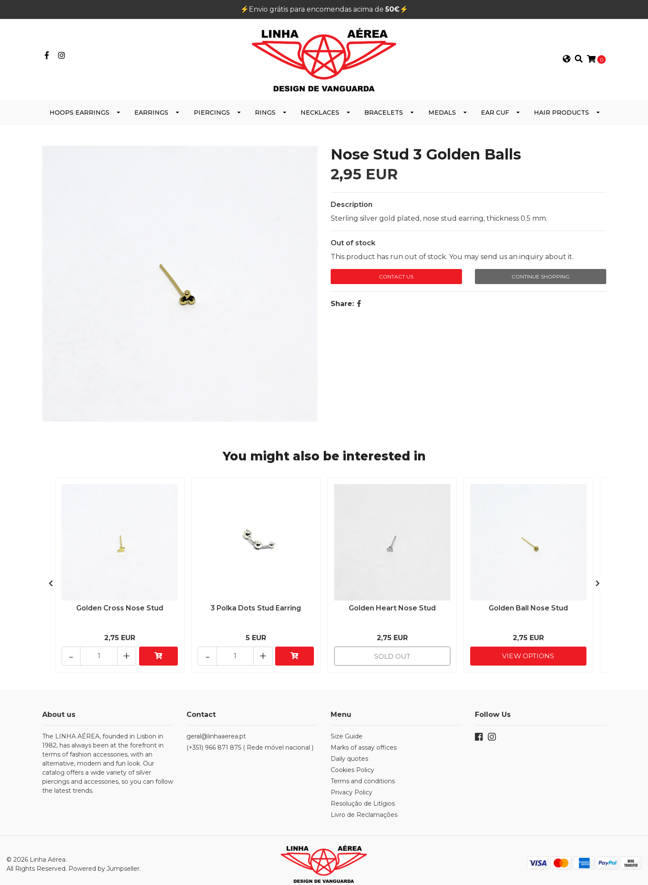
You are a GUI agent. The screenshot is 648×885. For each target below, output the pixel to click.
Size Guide (347, 729)
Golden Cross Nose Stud (119, 604)
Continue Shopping (541, 272)
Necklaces (320, 109)
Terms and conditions (363, 774)
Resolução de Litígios (363, 797)
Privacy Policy (351, 785)
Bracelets (383, 109)
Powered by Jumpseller (104, 861)
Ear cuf (495, 109)
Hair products (561, 109)
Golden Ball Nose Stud (528, 604)
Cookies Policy (352, 763)
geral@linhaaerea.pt (216, 729)
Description (351, 201)
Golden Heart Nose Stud (392, 604)
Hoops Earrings (79, 109)
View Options (528, 648)
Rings (265, 109)
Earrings (151, 109)
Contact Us (396, 272)
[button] (566, 58)
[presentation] (50, 578)
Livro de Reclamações (364, 808)
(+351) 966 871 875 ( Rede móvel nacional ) (249, 740)
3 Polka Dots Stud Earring (256, 604)
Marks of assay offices (364, 740)
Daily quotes (349, 752)
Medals (442, 109)
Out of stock (353, 239)
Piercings (212, 109)
